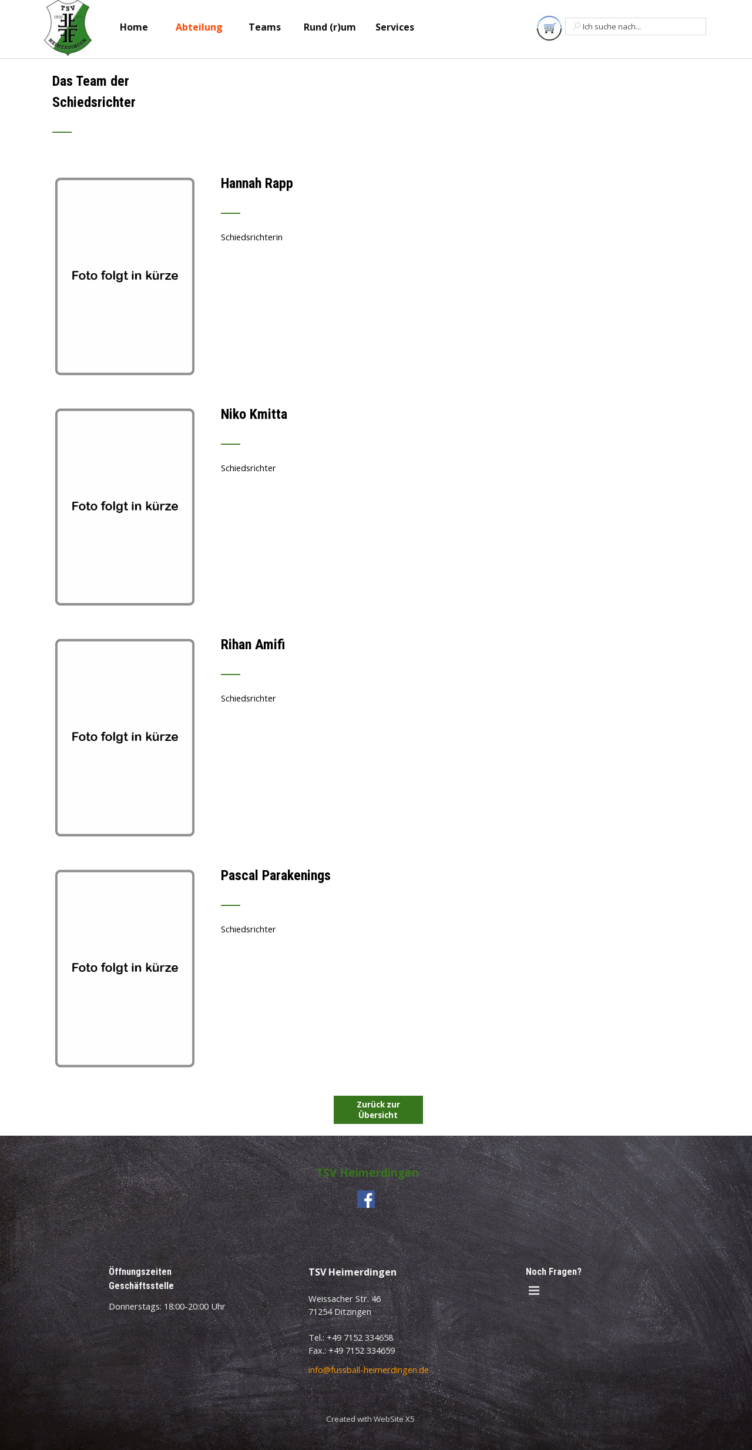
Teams (265, 27)
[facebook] (366, 1199)
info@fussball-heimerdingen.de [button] (368, 1369)
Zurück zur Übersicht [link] (378, 1109)
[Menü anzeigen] (534, 1291)
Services (394, 27)
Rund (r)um (330, 27)
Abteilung (199, 27)
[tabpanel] (237, 110)
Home (134, 27)
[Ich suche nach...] (635, 26)
